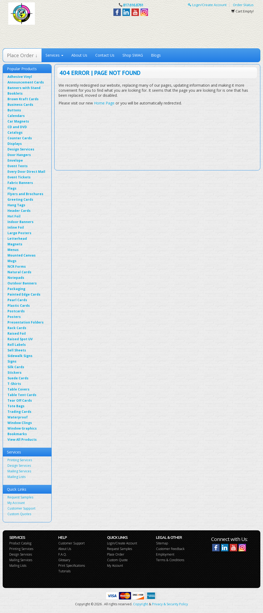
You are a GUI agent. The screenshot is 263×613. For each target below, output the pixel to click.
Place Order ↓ (22, 55)
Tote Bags (15, 406)
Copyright (140, 604)
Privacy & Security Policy (170, 604)
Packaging (16, 289)
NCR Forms (16, 266)
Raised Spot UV (20, 339)
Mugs (12, 261)
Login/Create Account (207, 4)
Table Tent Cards (21, 395)
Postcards (16, 311)
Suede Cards (17, 378)
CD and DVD (17, 127)
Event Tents (17, 166)
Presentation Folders (25, 322)
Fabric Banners (20, 182)
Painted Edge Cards (23, 294)
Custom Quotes (19, 514)
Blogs (156, 55)
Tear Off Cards (19, 400)
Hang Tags (16, 205)
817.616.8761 (133, 4)
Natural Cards (19, 272)
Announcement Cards (25, 82)
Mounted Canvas (21, 255)
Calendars (16, 116)
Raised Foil (16, 333)
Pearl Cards (17, 300)
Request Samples (20, 497)
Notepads (15, 277)
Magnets (14, 244)
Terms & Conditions (170, 560)
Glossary (64, 560)
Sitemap (162, 543)
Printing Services (19, 460)
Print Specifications (71, 565)
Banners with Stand (23, 88)
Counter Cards (19, 138)
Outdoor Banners (22, 283)
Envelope (15, 160)
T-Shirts (14, 383)
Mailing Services (19, 471)
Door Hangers (19, 155)
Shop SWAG (132, 55)
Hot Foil (13, 216)
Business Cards (20, 104)
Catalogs (15, 132)
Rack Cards (16, 328)
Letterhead (17, 238)
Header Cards (19, 210)
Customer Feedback (170, 549)
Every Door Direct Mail (26, 171)
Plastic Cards (18, 305)
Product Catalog (20, 543)
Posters (14, 316)
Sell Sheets (16, 350)
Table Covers (18, 389)
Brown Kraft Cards (23, 99)
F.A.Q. (62, 554)
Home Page (104, 103)
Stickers (14, 372)
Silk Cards (15, 367)
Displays (14, 143)
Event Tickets (19, 177)
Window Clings (19, 423)
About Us (79, 55)
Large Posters (19, 233)
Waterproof (17, 417)
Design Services (20, 149)
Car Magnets (18, 121)
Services (54, 55)
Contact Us (104, 55)
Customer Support (21, 508)
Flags (12, 188)
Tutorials (64, 571)
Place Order (115, 554)
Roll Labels (16, 344)
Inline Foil (15, 227)
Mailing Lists (16, 477)
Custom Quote (117, 560)
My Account (16, 503)
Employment (165, 554)
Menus (13, 249)
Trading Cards (19, 411)
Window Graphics (22, 428)
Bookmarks (17, 434)
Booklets (15, 93)
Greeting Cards (20, 199)
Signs (12, 361)
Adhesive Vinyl (19, 76)
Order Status (243, 4)
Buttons (14, 110)
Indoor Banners (20, 222)
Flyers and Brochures (25, 194)
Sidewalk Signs (19, 356)
